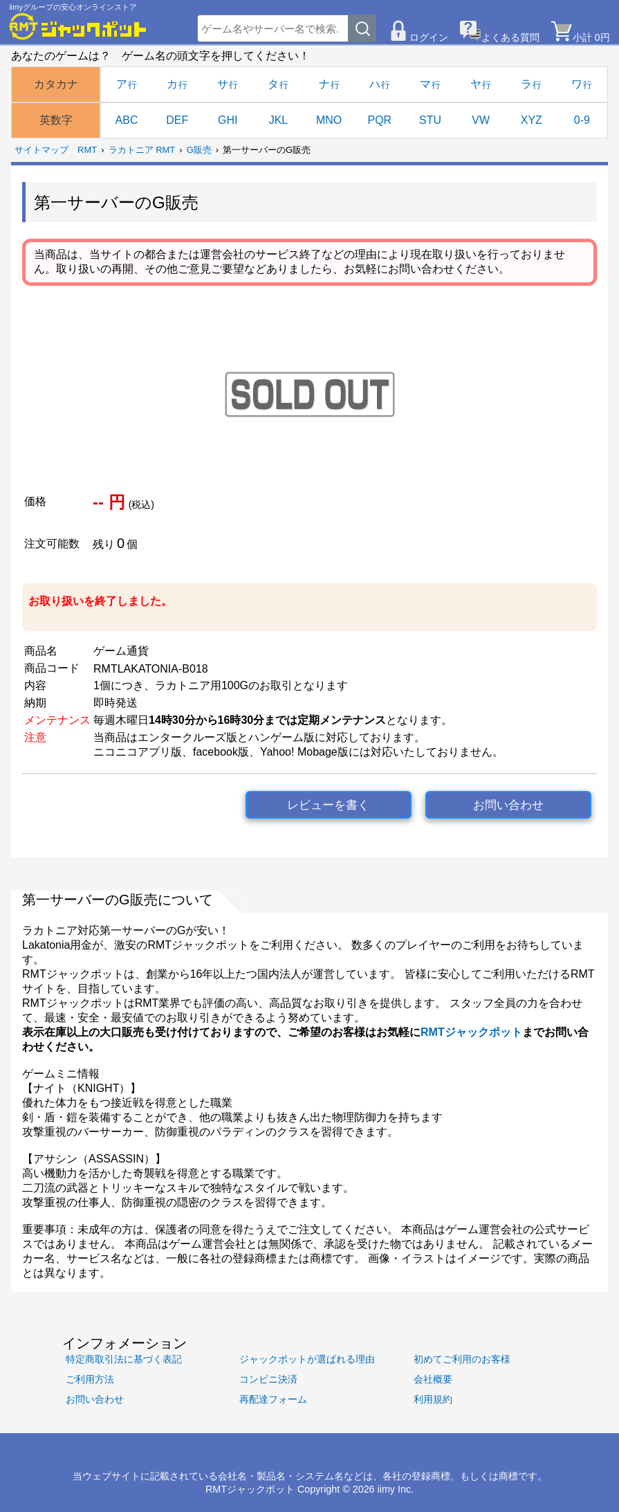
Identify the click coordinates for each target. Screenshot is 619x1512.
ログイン (428, 37)
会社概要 (433, 1379)
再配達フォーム (273, 1399)
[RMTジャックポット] (78, 26)
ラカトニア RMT (142, 150)
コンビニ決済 (268, 1379)
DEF (177, 120)
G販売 (199, 150)
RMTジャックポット (471, 1032)
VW (481, 120)
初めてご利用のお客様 (462, 1359)
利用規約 (433, 1399)
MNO (329, 120)
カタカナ (56, 84)
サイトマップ (41, 150)
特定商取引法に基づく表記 (124, 1359)
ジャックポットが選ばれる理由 (307, 1359)
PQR (379, 120)
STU (430, 120)
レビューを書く (328, 805)
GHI (227, 120)
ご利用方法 (90, 1379)
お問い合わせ (508, 805)
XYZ (531, 120)
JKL (278, 120)
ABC (127, 120)
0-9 (582, 120)
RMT (87, 150)
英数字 (56, 120)
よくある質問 (510, 37)
